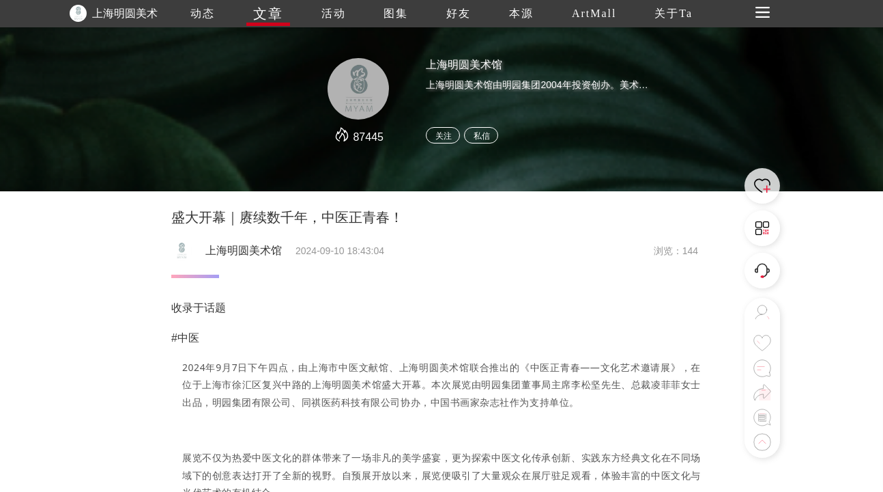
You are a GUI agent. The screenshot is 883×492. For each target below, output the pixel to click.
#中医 (185, 338)
